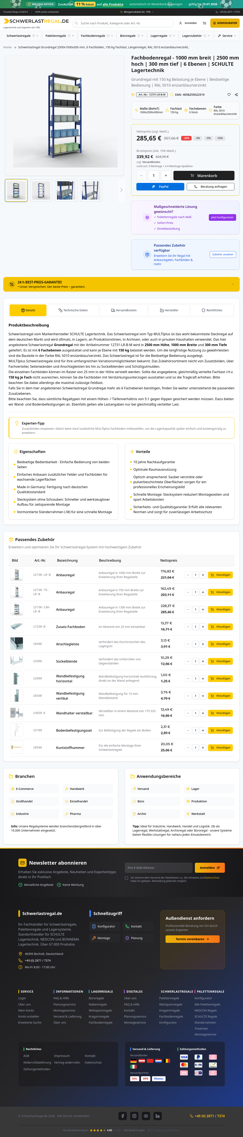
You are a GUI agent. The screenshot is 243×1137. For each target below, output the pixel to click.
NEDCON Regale (205, 1010)
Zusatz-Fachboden (70, 626)
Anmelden (210, 868)
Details (30, 310)
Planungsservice (65, 1004)
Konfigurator (168, 1022)
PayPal (163, 187)
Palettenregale (169, 998)
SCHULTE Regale (205, 1016)
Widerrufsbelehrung (37, 1062)
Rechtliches (214, 310)
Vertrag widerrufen (67, 1062)
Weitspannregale (100, 1010)
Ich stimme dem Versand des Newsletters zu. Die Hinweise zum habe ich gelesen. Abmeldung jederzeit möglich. (175, 879)
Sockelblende (66, 661)
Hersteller (171, 310)
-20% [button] (186, 138)
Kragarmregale (99, 1016)
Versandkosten (126, 310)
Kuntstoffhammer (70, 747)
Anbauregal (65, 575)
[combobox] (123, 23)
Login (22, 998)
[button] (16, 190)
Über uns (24, 1004)
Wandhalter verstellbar (74, 713)
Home (7, 47)
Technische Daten (75, 310)
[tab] (121, 284)
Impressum (62, 1056)
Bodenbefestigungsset (74, 730)
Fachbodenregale (100, 1022)
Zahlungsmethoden (37, 1069)
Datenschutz (212, 877)
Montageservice (64, 1010)
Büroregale (96, 998)
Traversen (201, 1028)
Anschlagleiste (67, 644)
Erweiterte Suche (29, 1022)
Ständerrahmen (205, 1022)
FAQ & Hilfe (61, 998)
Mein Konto (26, 1010)
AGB (26, 1056)
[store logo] (36, 21)
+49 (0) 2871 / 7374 (229, 11)
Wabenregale (98, 1004)
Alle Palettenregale (207, 1004)
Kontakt (129, 1010)
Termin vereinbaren (192, 939)
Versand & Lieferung (67, 1016)
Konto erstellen (28, 1016)
